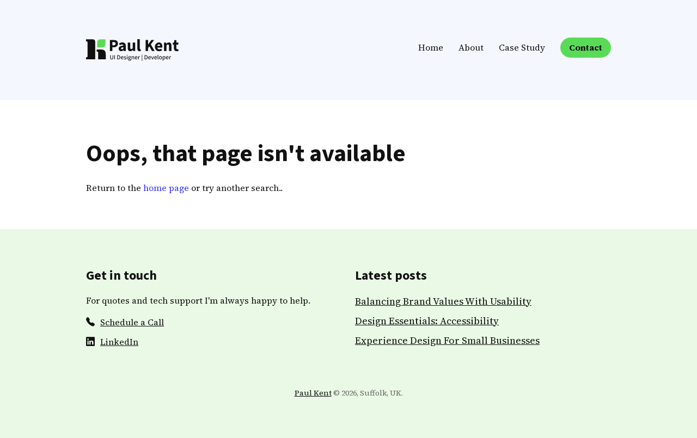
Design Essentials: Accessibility (427, 321)
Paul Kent (313, 392)
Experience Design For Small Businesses (447, 340)
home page (166, 188)
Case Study (522, 47)
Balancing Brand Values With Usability (443, 301)
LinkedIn (119, 342)
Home (430, 47)
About (471, 47)
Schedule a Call (132, 322)
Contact (585, 47)
